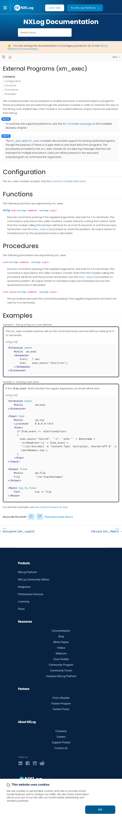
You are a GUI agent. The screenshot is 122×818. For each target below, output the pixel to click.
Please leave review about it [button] (58, 517)
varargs (44, 210)
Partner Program (61, 703)
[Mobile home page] (10, 57)
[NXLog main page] (24, 7)
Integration (24, 586)
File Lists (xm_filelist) (105, 531)
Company (61, 731)
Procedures (11, 89)
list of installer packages (78, 124)
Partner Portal (61, 709)
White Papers (61, 642)
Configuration (13, 81)
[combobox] (45, 32)
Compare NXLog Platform (61, 676)
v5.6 (114, 57)
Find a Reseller (61, 697)
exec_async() (41, 229)
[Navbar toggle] (3, 57)
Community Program (61, 664)
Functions (10, 85)
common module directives (68, 181)
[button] (8, 7)
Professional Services (30, 594)
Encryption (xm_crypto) (18, 531)
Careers (61, 736)
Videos (61, 647)
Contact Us (61, 748)
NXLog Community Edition (33, 579)
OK (100, 809)
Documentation (61, 630)
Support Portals (61, 742)
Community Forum (61, 670)
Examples (10, 94)
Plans (21, 608)
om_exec (34, 141)
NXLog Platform (27, 572)
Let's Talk (55, 8)
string (6, 210)
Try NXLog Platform (83, 8)
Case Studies (61, 659)
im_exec (16, 141)
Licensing (23, 601)
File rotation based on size (51, 507)
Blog (61, 636)
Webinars (61, 653)
